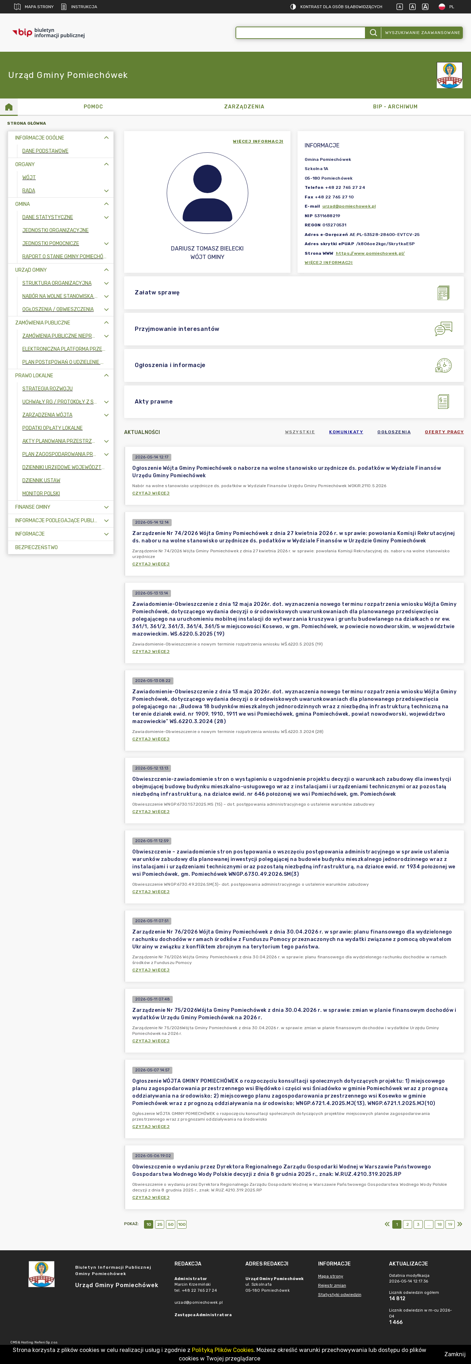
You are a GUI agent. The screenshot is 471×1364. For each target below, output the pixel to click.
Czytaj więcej (151, 493)
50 (170, 1224)
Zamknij (455, 1354)
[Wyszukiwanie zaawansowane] (300, 32)
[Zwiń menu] (106, 138)
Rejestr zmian (332, 1285)
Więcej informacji (329, 262)
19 (450, 1224)
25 (159, 1224)
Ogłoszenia (394, 431)
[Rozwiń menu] (106, 190)
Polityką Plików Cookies (223, 1350)
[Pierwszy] (387, 1224)
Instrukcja (79, 7)
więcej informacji (258, 141)
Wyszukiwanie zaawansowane (422, 32)
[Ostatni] (459, 1224)
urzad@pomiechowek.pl (349, 206)
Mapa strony (34, 7)
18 (439, 1224)
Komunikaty (346, 431)
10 (148, 1224)
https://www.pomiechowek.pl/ (370, 253)
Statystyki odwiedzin (339, 1294)
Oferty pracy (444, 431)
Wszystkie (300, 431)
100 (181, 1224)
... (429, 1224)
